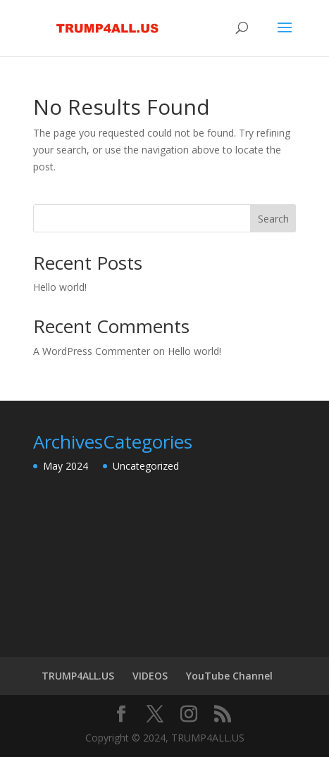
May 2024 (65, 466)
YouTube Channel (229, 675)
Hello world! (60, 287)
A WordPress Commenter (91, 351)
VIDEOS (150, 675)
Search (273, 218)
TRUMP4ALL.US (78, 675)
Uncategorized (146, 466)
